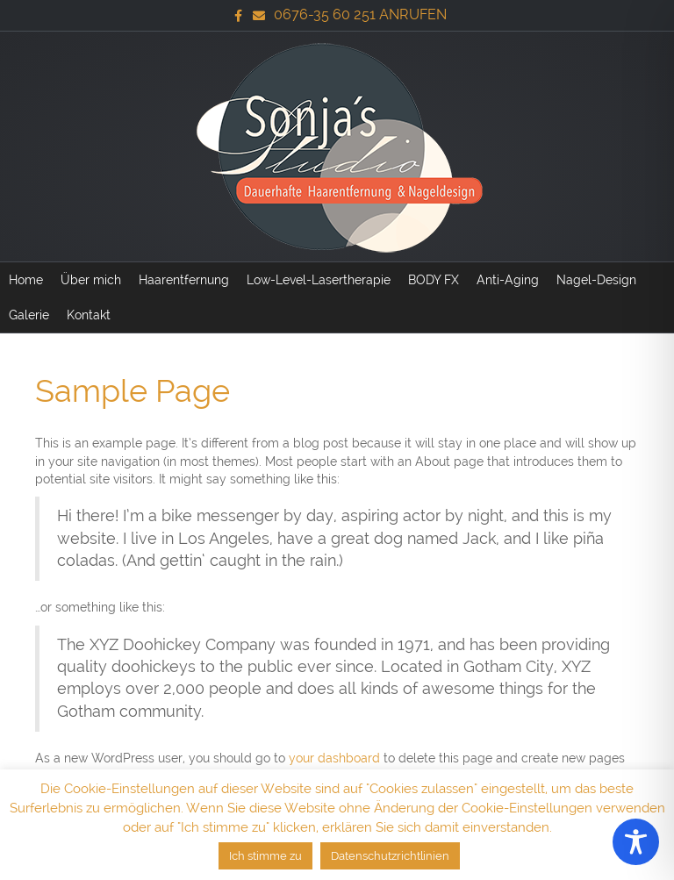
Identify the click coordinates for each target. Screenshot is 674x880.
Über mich (91, 280)
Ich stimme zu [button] (265, 855)
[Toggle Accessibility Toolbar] (636, 842)
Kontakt (89, 315)
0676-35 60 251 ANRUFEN (360, 14)
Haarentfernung (184, 280)
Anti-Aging (508, 280)
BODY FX (433, 280)
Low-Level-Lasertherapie (319, 280)
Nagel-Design (596, 280)
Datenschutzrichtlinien (390, 855)
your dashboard (334, 758)
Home (26, 280)
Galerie (29, 315)
